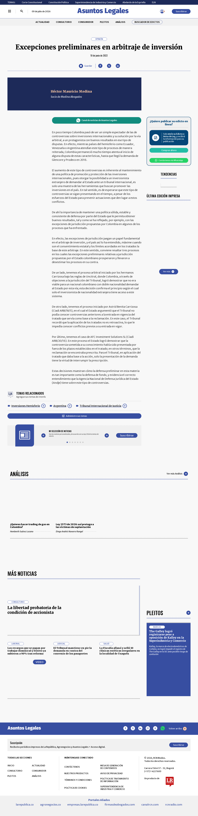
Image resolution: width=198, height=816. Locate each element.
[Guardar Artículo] (85, 66)
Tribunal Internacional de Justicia (100, 405)
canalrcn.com (150, 804)
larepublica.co (25, 804)
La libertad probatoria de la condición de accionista (34, 610)
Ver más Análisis (177, 474)
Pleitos (155, 613)
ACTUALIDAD (42, 22)
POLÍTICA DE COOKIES (75, 787)
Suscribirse (181, 11)
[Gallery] (75, 433)
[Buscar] (22, 11)
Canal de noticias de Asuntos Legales (96, 120)
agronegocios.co (50, 804)
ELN (154, 2)
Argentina (59, 405)
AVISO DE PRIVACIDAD (111, 773)
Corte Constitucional (32, 2)
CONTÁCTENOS (72, 767)
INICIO (10, 765)
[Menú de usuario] (162, 11)
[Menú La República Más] (9, 11)
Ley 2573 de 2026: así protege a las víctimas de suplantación (75, 525)
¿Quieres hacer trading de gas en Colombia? (30, 525)
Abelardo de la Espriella (134, 2)
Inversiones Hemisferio (25, 405)
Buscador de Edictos (147, 22)
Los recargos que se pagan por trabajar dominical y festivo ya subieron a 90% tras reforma (26, 650)
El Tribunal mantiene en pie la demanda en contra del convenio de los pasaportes (72, 650)
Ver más (168, 271)
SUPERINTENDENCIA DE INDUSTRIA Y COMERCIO (112, 787)
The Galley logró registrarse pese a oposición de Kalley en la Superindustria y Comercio (167, 636)
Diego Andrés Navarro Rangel (76, 531)
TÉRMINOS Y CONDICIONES (78, 780)
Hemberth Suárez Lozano (30, 531)
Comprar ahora (168, 150)
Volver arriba (178, 729)
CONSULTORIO (64, 22)
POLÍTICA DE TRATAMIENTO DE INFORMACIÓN (114, 780)
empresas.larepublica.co (82, 804)
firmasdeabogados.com (120, 804)
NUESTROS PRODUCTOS (76, 773)
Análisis (19, 474)
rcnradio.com (173, 804)
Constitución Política (59, 2)
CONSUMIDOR (85, 22)
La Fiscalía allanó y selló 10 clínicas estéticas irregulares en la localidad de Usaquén (119, 650)
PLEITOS (104, 22)
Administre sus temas (74, 416)
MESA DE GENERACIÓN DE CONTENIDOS (111, 766)
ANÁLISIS (120, 22)
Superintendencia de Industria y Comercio (95, 2)
